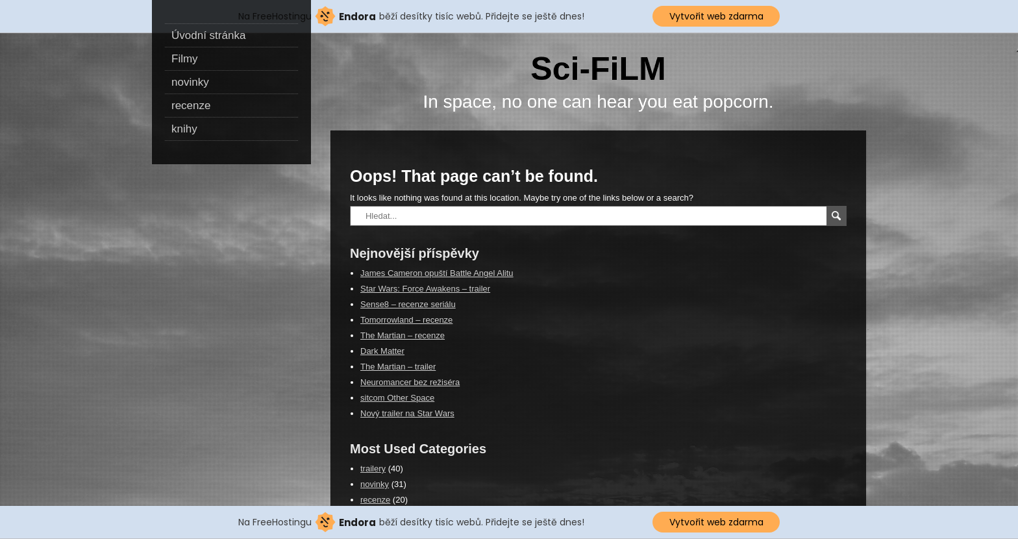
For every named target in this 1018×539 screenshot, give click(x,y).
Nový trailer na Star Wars (407, 413)
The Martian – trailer (398, 366)
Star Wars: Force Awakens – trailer (425, 289)
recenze (190, 105)
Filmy (184, 59)
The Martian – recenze (402, 335)
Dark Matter (382, 351)
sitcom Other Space (397, 398)
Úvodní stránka (208, 35)
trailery (373, 468)
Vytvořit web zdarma (716, 16)
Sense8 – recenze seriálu (408, 304)
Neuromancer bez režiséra (410, 382)
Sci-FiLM (597, 69)
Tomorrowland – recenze (406, 320)
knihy (184, 129)
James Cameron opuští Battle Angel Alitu (437, 273)
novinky (190, 82)
